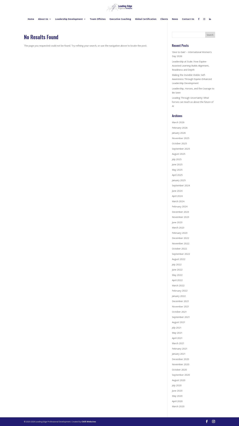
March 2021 (178, 343)
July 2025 (177, 159)
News (175, 19)
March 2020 (178, 406)
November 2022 (180, 243)
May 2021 (177, 332)
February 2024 (179, 206)
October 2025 (179, 143)
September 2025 (181, 148)
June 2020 (177, 390)
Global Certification (145, 19)
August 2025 (178, 153)
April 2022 (177, 280)
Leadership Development (69, 19)
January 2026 (179, 132)
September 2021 (181, 317)
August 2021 (178, 322)
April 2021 (177, 338)
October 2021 (179, 311)
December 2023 (180, 211)
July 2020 (177, 385)
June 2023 (177, 222)
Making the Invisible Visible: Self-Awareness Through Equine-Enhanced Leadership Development (192, 79)
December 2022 (180, 238)
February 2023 (179, 232)
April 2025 (177, 174)
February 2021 (179, 348)
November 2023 (180, 216)
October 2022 (179, 248)
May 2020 (177, 395)
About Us (43, 19)
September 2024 (181, 185)
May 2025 (177, 169)
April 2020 (177, 401)
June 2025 (177, 164)
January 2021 (179, 353)
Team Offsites (98, 19)
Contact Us (188, 19)
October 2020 (179, 369)
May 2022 (177, 274)
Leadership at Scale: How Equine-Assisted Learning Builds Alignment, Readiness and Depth (190, 65)
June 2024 (177, 190)
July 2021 (177, 327)
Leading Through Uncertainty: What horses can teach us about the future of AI (192, 101)
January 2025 (179, 180)
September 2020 (181, 374)
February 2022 (179, 290)
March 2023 (178, 227)
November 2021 (180, 306)
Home (31, 19)
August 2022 (178, 259)
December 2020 (180, 359)
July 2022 (177, 264)
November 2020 (180, 364)
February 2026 (179, 127)
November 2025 (180, 138)
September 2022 (181, 253)
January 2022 (179, 295)
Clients (164, 19)
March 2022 (178, 285)
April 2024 (177, 195)
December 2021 (180, 301)
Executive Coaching (120, 19)
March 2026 (178, 122)
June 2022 (177, 269)
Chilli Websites (89, 421)
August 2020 (178, 380)
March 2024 (178, 201)
